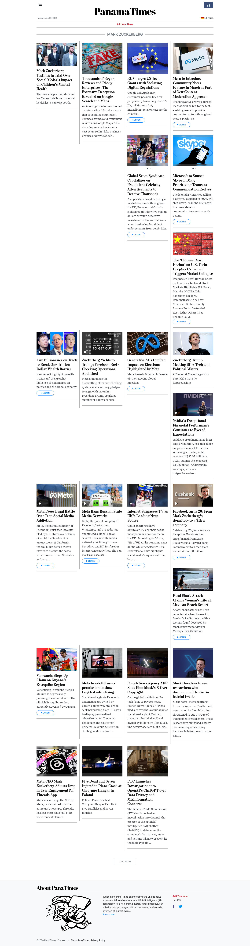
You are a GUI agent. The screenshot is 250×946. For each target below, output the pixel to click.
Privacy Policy (98, 940)
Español (207, 18)
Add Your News (125, 24)
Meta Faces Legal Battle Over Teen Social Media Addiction (56, 516)
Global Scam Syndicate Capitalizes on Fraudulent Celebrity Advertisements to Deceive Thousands (145, 184)
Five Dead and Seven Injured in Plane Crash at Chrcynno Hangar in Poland (102, 788)
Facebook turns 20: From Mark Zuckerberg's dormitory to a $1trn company (192, 518)
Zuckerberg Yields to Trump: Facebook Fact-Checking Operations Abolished (100, 366)
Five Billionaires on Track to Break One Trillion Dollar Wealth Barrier (57, 364)
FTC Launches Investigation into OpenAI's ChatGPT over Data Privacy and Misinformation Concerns (146, 792)
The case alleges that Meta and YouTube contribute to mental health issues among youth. (56, 98)
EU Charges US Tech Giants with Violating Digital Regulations (144, 83)
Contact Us (64, 940)
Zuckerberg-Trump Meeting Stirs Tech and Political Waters (191, 364)
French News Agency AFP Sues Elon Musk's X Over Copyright (147, 687)
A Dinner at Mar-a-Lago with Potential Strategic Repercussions (191, 378)
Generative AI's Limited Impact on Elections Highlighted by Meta (146, 364)
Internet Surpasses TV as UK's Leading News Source (147, 516)
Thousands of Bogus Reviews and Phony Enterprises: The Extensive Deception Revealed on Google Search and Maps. (98, 89)
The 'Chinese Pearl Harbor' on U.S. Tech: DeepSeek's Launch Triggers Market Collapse (193, 266)
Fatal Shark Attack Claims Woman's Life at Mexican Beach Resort (192, 600)
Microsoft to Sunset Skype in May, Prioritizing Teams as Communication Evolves (192, 182)
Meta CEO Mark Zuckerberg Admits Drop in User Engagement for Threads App (56, 788)
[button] (166, 153)
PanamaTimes (125, 11)
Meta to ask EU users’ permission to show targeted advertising (99, 687)
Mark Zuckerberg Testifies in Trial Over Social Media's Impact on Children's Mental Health (54, 79)
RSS (177, 900)
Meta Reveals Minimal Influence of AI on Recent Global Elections (147, 378)
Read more (108, 914)
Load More (125, 861)
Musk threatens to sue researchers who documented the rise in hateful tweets (191, 689)
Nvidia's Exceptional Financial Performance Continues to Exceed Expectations (191, 427)
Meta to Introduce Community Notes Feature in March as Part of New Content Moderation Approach (192, 87)
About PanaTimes (80, 940)
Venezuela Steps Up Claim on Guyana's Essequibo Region (52, 680)
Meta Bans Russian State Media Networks (102, 513)
